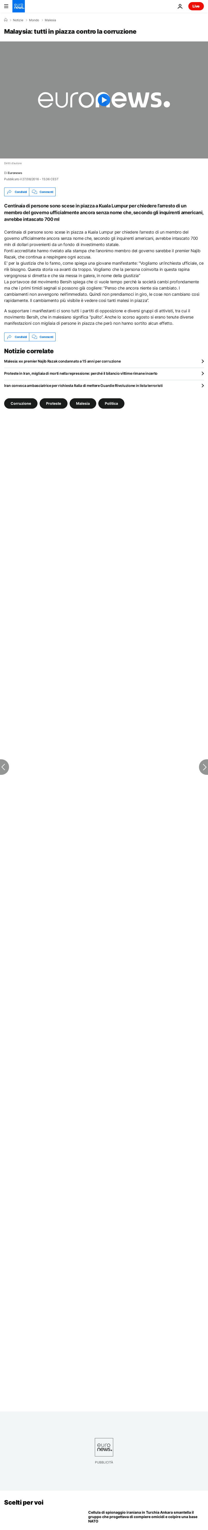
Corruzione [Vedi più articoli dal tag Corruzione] (21, 403)
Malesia (50, 20)
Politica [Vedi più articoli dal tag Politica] (111, 403)
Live (196, 6)
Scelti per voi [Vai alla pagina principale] (23, 1502)
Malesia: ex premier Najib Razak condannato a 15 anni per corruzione (62, 361)
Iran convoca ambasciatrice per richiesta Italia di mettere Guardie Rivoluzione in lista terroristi (83, 385)
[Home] (5, 20)
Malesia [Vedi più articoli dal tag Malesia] (83, 403)
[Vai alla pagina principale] (18, 6)
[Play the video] (104, 99)
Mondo (34, 20)
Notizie (18, 20)
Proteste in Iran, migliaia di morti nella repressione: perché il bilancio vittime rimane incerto (81, 373)
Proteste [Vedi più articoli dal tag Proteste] (53, 403)
